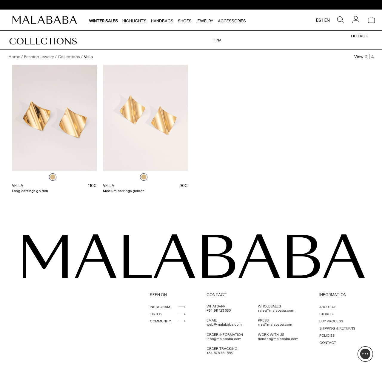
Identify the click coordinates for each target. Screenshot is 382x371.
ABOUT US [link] (327, 306)
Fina (217, 40)
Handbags (162, 20)
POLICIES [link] (327, 335)
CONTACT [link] (327, 342)
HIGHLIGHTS (134, 20)
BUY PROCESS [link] (331, 321)
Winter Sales (103, 20)
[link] (46, 20)
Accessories (232, 20)
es (318, 20)
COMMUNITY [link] (160, 321)
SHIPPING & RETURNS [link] (337, 328)
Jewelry (204, 20)
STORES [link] (325, 314)
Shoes (185, 20)
